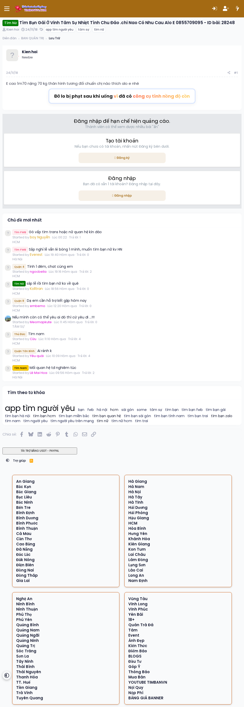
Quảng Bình (27, 624)
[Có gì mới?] (237, 9)
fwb (90, 409)
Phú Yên (24, 619)
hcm (114, 409)
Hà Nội (17, 259)
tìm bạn (172, 409)
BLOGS (135, 656)
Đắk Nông (25, 559)
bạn (81, 409)
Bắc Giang (26, 491)
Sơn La (22, 656)
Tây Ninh (24, 661)
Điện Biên (25, 565)
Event (133, 635)
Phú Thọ (24, 614)
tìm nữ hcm (121, 421)
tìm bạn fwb (192, 409)
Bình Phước (27, 523)
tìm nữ (99, 29)
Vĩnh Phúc (138, 609)
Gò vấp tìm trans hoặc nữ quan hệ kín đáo (57, 231)
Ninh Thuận (27, 609)
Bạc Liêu (24, 497)
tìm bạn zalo (222, 416)
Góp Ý (134, 666)
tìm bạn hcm (44, 416)
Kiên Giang (139, 544)
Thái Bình (25, 666)
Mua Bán (137, 677)
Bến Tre (23, 507)
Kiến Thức (137, 645)
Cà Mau (23, 533)
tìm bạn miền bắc (74, 416)
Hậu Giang (138, 518)
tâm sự (83, 29)
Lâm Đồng (138, 559)
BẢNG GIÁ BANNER (145, 698)
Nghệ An (24, 598)
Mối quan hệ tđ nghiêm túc (44, 367)
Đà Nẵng (24, 549)
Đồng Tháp (27, 575)
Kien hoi (12, 29)
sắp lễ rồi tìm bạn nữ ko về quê (45, 283)
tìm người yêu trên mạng (72, 421)
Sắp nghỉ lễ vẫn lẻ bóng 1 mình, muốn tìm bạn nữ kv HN (67, 249)
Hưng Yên (137, 533)
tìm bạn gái (216, 409)
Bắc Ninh (24, 502)
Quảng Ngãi (27, 635)
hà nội (102, 409)
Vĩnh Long (137, 604)
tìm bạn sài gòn (137, 416)
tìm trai (141, 421)
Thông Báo (139, 671)
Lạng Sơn (137, 565)
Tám (133, 630)
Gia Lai (23, 580)
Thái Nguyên (28, 671)
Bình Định (25, 512)
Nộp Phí (135, 692)
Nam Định (137, 580)
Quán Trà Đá (140, 624)
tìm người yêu (35, 421)
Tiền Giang (26, 687)
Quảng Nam (28, 630)
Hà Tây (135, 497)
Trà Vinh (24, 692)
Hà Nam (136, 486)
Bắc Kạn (23, 486)
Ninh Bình (25, 604)
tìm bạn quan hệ (106, 416)
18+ (131, 619)
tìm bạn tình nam (169, 416)
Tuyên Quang (29, 698)
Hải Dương (137, 507)
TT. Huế (23, 682)
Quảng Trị (25, 645)
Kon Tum (137, 549)
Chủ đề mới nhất (24, 220)
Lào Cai (135, 570)
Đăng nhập (123, 195)
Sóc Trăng (26, 651)
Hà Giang (137, 481)
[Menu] (7, 8)
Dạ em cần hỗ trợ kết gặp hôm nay (49, 300)
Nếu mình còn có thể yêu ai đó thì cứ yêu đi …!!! (53, 317)
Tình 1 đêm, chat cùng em (42, 266)
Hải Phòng (138, 512)
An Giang (25, 481)
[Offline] (19, 55)
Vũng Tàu (137, 598)
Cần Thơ (24, 538)
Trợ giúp (19, 460)
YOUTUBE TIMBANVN (147, 682)
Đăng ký (123, 157)
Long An (136, 575)
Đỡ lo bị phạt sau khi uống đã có (122, 96)
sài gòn (127, 409)
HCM (16, 242)
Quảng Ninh (27, 640)
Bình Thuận (27, 528)
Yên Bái (135, 614)
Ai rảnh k (32, 350)
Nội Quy (135, 687)
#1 (236, 73)
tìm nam (12, 421)
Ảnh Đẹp (136, 640)
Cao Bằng (25, 544)
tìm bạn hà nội (17, 416)
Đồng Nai (25, 570)
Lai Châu (137, 554)
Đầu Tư (134, 661)
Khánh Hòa (139, 538)
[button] (7, 460)
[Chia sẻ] (229, 73)
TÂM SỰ (18, 326)
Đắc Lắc (23, 554)
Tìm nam (28, 333)
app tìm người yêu (59, 29)
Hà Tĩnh (135, 502)
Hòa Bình (137, 528)
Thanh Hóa (27, 677)
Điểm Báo (137, 651)
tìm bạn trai (198, 416)
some (142, 409)
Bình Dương (27, 518)
